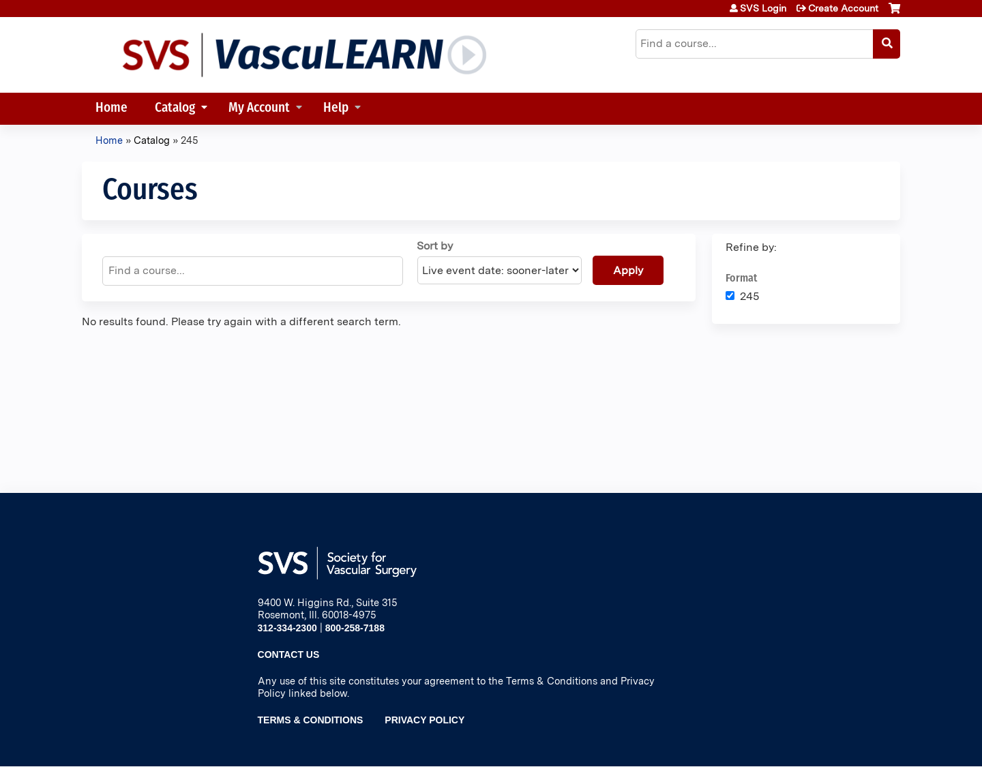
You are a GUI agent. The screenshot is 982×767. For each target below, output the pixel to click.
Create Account (843, 8)
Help (335, 108)
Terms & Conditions (310, 720)
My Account (259, 108)
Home (111, 108)
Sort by (435, 245)
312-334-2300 (287, 627)
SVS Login (763, 8)
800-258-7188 (355, 627)
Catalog (175, 108)
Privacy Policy (424, 720)
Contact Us (289, 654)
